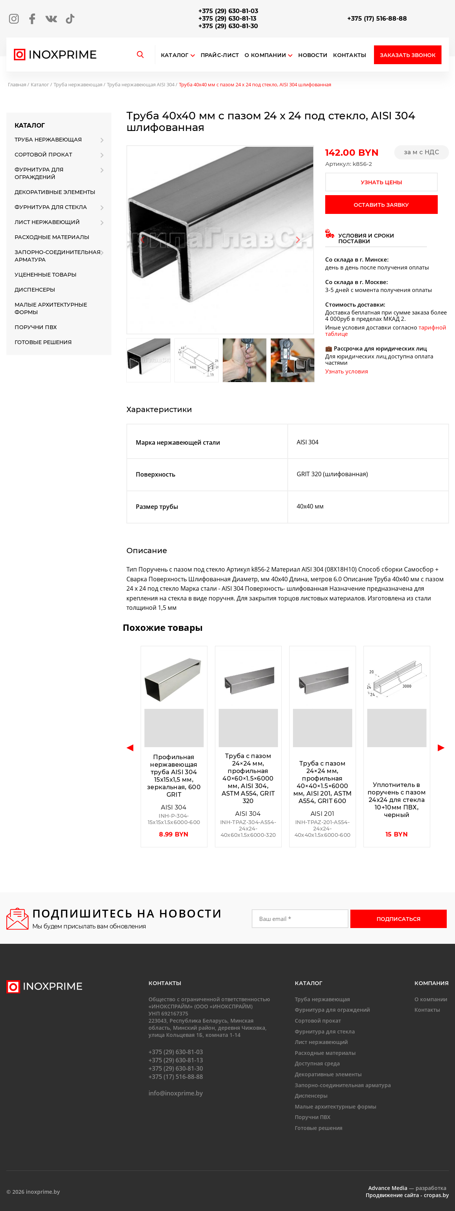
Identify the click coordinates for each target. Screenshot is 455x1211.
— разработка (407, 1187)
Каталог (175, 55)
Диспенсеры (35, 289)
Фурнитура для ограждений (39, 173)
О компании (269, 55)
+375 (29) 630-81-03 (228, 11)
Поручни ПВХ (36, 327)
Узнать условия (346, 371)
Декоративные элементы (55, 192)
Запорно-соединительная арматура (58, 256)
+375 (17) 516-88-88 (377, 18)
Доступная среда (317, 1063)
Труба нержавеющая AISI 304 (140, 84)
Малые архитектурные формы (51, 308)
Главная (17, 84)
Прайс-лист (220, 55)
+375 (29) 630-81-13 (227, 18)
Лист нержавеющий (47, 222)
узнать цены (381, 182)
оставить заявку (381, 205)
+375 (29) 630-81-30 (228, 26)
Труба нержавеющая (78, 84)
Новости (312, 55)
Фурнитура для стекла (51, 207)
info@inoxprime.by (176, 1093)
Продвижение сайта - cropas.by (407, 1195)
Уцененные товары (46, 274)
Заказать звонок (407, 55)
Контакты (349, 55)
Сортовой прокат (43, 154)
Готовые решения (43, 342)
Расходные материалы (52, 237)
